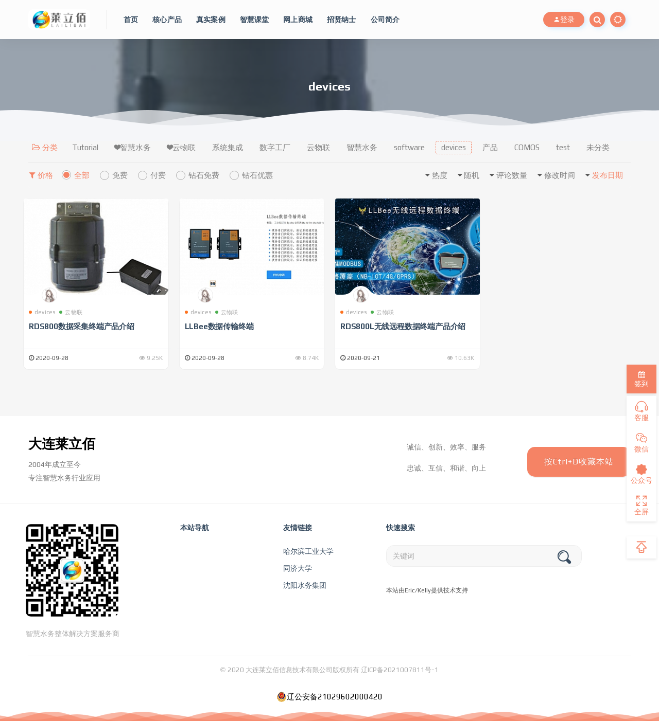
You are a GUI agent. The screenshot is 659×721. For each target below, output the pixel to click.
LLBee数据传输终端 (219, 326)
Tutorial (85, 147)
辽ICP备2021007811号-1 (400, 670)
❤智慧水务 (133, 147)
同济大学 (297, 568)
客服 (641, 411)
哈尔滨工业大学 (308, 551)
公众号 (641, 474)
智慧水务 (361, 147)
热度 (439, 175)
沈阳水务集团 (304, 585)
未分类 (598, 147)
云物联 (318, 147)
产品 (490, 147)
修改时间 (559, 175)
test (563, 147)
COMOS (527, 147)
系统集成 (227, 147)
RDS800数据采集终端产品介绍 (81, 326)
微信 (641, 442)
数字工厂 (274, 147)
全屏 (641, 505)
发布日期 (607, 175)
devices (453, 147)
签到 (641, 379)
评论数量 (511, 175)
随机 (471, 175)
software (409, 147)
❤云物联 (181, 147)
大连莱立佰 (61, 444)
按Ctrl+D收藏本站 (579, 461)
